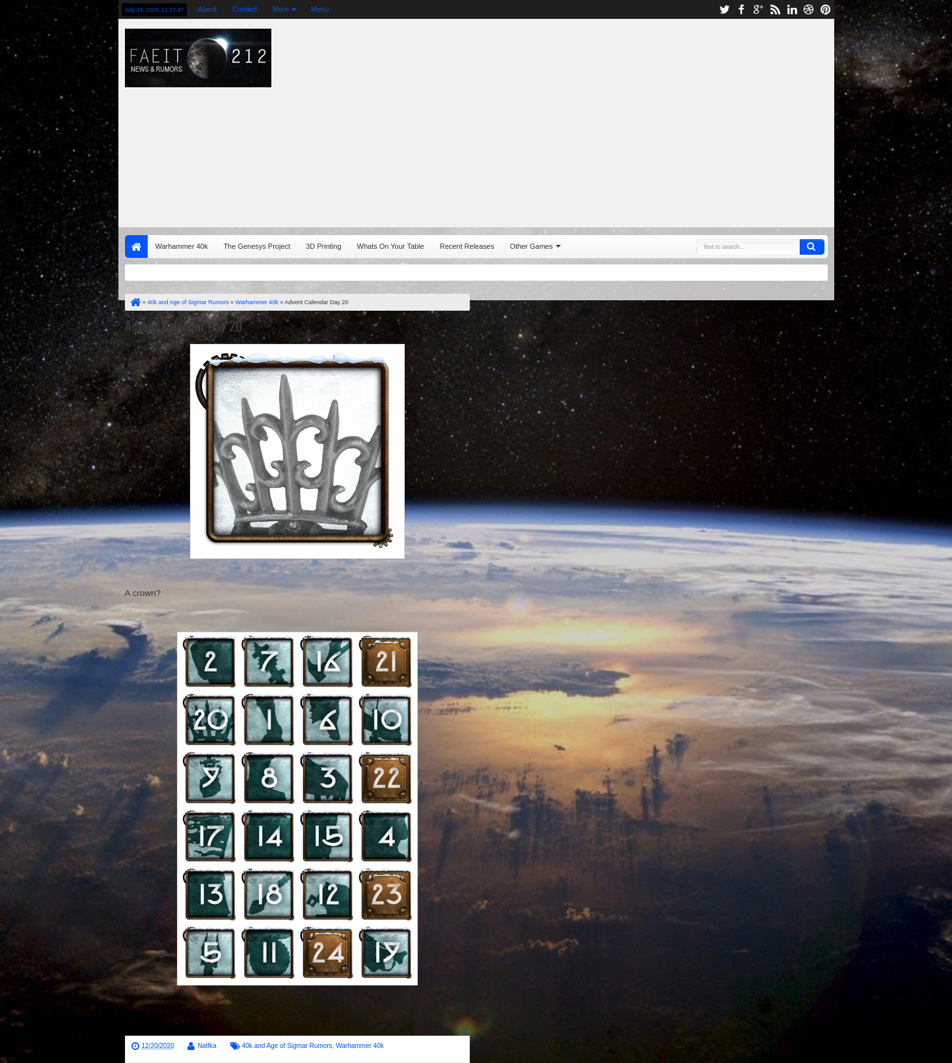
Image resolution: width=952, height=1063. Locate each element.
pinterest (825, 9)
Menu (320, 9)
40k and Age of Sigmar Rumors (287, 1045)
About (207, 9)
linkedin (791, 9)
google (758, 9)
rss (775, 9)
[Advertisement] (653, 120)
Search (812, 247)
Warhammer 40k (182, 246)
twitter (724, 9)
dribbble (808, 9)
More (281, 9)
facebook (741, 9)
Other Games (531, 246)
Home (136, 246)
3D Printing (323, 246)
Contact (244, 9)
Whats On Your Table (390, 246)
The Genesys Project (256, 246)
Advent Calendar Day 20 (183, 325)
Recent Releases (467, 246)
